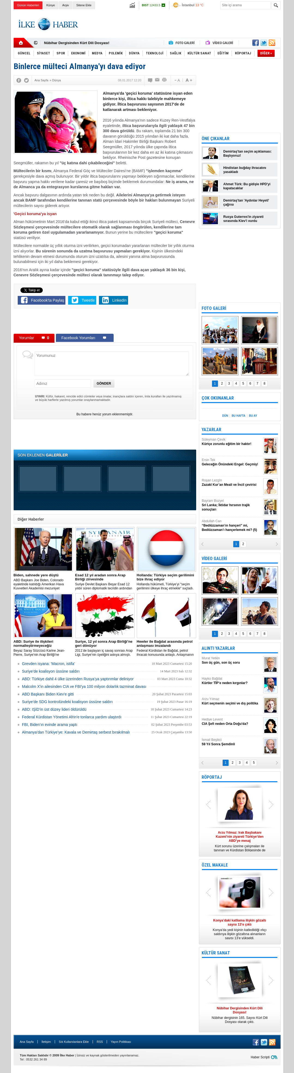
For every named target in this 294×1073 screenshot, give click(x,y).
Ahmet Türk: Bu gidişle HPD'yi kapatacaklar (247, 186)
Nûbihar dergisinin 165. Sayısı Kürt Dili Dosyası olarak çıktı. (240, 1015)
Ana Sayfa (27, 1041)
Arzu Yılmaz (232, 701)
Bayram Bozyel (232, 505)
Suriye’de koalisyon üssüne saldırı (51, 671)
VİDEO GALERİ (214, 558)
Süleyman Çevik (232, 442)
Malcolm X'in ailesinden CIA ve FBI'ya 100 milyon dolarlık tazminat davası (84, 686)
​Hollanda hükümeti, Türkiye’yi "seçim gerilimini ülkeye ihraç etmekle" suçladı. (166, 581)
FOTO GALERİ (214, 308)
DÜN (225, 415)
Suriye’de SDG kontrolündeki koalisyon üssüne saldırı (67, 702)
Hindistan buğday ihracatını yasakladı (244, 170)
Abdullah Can (232, 525)
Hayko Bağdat (232, 681)
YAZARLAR (211, 429)
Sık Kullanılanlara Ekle (74, 1041)
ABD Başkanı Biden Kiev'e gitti (48, 694)
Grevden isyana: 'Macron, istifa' (48, 663)
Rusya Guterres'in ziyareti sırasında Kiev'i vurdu (243, 219)
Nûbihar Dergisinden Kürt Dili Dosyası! (77, 43)
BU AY (253, 415)
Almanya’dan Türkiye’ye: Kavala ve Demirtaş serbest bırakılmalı (76, 732)
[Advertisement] (181, 24)
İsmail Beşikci (232, 742)
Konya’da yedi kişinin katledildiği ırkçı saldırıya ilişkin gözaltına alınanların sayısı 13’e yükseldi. (240, 929)
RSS (100, 1041)
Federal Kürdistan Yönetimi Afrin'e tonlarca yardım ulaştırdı (72, 717)
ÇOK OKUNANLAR (218, 398)
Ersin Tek (232, 462)
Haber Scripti (260, 1057)
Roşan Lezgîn (232, 482)
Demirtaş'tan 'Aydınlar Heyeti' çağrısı (246, 202)
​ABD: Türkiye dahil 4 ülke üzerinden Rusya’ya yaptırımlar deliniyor (78, 679)
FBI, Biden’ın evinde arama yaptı (49, 724)
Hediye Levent (232, 722)
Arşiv (65, 5)
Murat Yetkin (232, 660)
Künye (50, 5)
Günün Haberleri (28, 5)
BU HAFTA (238, 415)
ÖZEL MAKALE (215, 865)
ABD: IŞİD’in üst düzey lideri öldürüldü (54, 709)
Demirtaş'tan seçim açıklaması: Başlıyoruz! (247, 153)
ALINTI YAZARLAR (218, 648)
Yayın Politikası (121, 1041)
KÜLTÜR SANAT (216, 953)
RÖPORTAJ (212, 777)
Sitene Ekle (84, 5)
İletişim (46, 1041)
